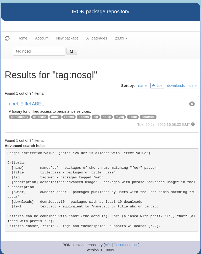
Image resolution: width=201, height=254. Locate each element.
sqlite (133, 117)
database (40, 117)
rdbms (69, 117)
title (157, 85)
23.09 (121, 38)
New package (67, 38)
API (108, 245)
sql (95, 117)
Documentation (126, 245)
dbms (55, 117)
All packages (96, 38)
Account (41, 38)
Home (22, 38)
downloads (176, 85)
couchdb (148, 117)
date (193, 85)
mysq (120, 117)
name (142, 85)
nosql (107, 117)
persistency (19, 117)
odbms (84, 117)
